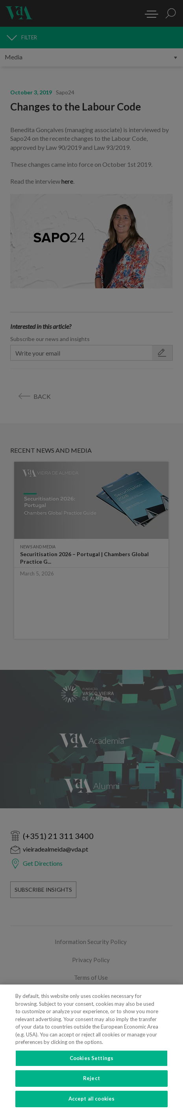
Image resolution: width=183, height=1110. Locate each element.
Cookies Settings (91, 1063)
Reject (91, 1084)
